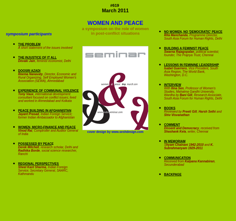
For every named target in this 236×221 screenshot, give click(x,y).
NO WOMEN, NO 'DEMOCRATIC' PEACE (193, 31)
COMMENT (172, 124)
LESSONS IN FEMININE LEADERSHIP (191, 65)
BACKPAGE (172, 174)
